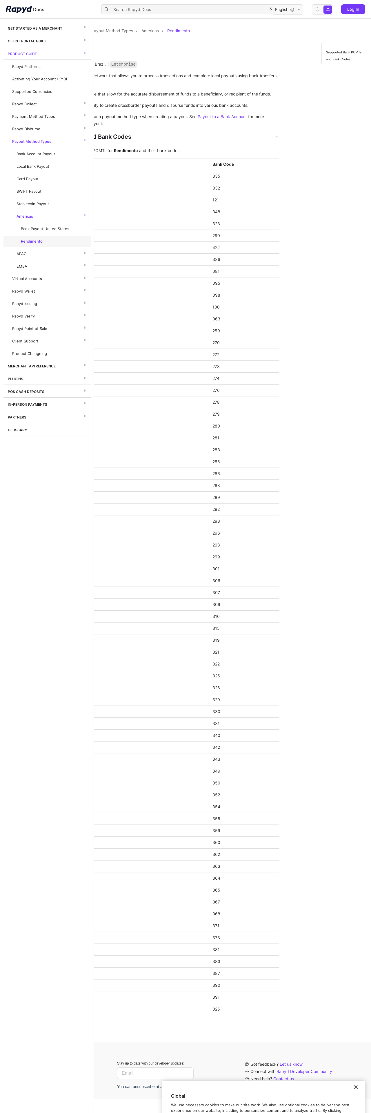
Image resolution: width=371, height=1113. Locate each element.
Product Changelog (29, 353)
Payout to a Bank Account (136, 137)
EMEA (52, 265)
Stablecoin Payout (33, 204)
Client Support (49, 340)
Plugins (47, 378)
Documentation (126, 30)
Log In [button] (353, 9)
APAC (52, 253)
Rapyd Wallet (49, 290)
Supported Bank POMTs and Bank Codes (344, 55)
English (287, 9)
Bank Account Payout (36, 154)
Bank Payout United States (45, 229)
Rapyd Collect (49, 103)
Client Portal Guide (47, 40)
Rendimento (32, 241)
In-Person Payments (47, 403)
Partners (47, 416)
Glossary (17, 430)
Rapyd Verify (49, 315)
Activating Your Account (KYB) (39, 79)
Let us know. (291, 1078)
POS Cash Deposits (47, 390)
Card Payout (28, 179)
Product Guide (47, 53)
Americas (52, 215)
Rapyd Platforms (26, 66)
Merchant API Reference (47, 365)
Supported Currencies (32, 91)
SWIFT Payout (29, 191)
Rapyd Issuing (49, 303)
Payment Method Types (49, 115)
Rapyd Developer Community (304, 1085)
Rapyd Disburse (49, 128)
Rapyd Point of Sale (49, 327)
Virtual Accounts (49, 278)
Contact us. (284, 1092)
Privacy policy (263, 1099)
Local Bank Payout (33, 166)
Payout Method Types (49, 140)
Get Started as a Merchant (47, 27)
